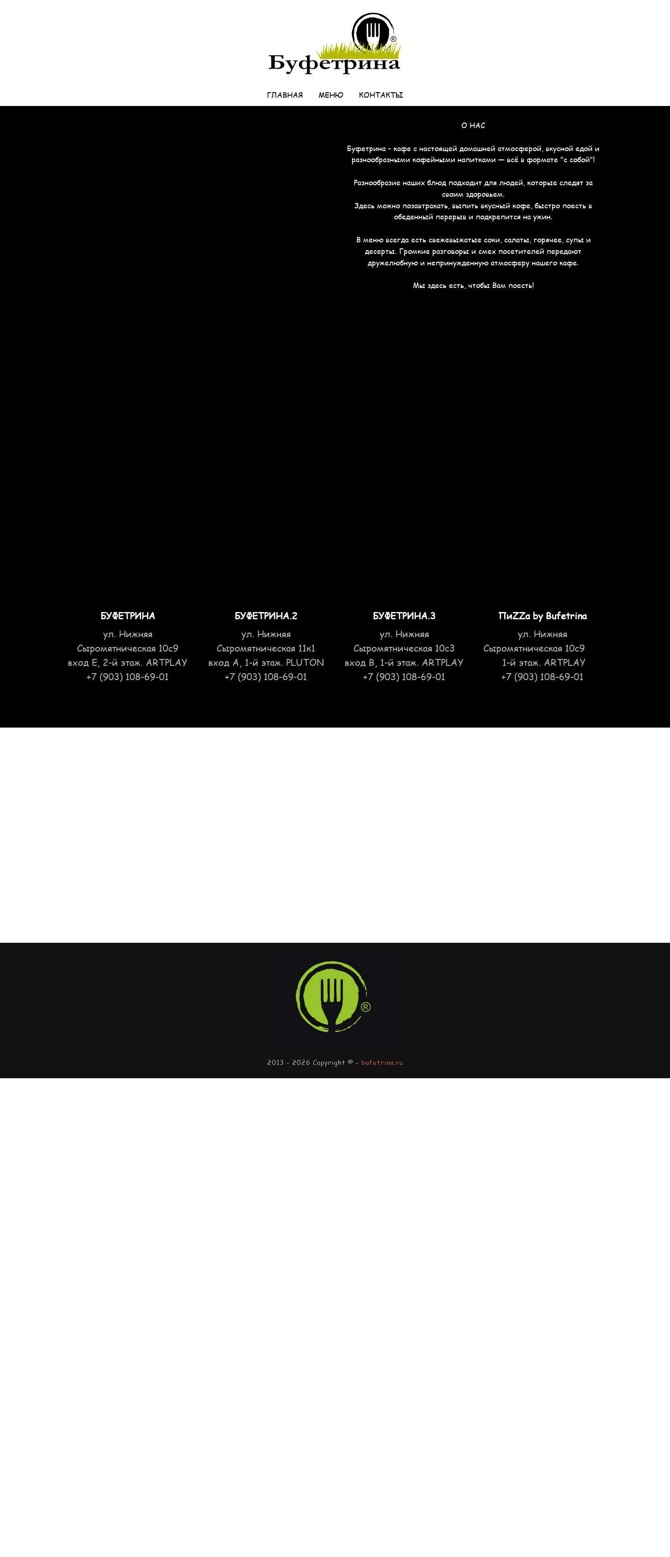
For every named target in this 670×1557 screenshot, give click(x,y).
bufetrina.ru (382, 1062)
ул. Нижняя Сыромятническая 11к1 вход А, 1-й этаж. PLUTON (266, 648)
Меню (330, 94)
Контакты (381, 94)
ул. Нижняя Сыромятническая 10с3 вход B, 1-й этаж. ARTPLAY (404, 648)
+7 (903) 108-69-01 (266, 676)
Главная (285, 94)
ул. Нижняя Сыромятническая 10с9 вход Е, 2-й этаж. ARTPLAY (128, 648)
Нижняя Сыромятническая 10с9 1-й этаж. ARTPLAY (542, 648)
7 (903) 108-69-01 (130, 676)
